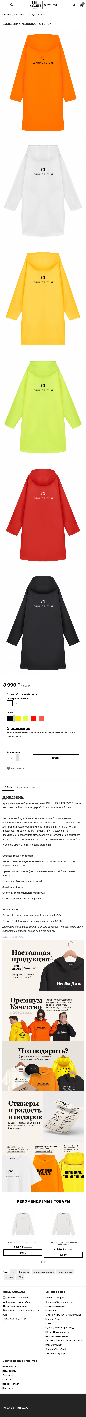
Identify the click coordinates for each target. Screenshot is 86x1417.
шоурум (9, 1277)
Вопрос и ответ (10, 1383)
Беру (23, 1252)
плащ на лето (65, 1272)
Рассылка (50, 1310)
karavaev (24, 1272)
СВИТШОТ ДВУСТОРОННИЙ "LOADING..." (63, 1244)
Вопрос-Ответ (53, 1319)
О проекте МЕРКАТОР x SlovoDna (63, 1314)
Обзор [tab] (8, 787)
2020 (20, 1277)
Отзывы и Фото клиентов (59, 1302)
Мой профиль (9, 1366)
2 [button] (44, 1262)
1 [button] (41, 1262)
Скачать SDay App (55, 1353)
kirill (13, 1272)
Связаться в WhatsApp (16, 1302)
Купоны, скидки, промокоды (60, 1327)
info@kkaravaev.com (15, 1306)
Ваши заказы (9, 1370)
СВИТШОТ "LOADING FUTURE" (22, 1243)
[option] (22, 1232)
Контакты (7, 1388)
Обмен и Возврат (54, 1297)
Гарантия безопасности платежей (64, 1340)
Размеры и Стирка (55, 1306)
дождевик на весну (43, 1272)
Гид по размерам (18, 728)
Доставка (7, 1375)
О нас (48, 1323)
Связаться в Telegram (15, 1297)
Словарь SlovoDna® (56, 1349)
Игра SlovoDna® (54, 1344)
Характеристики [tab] (26, 787)
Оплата (6, 1379)
